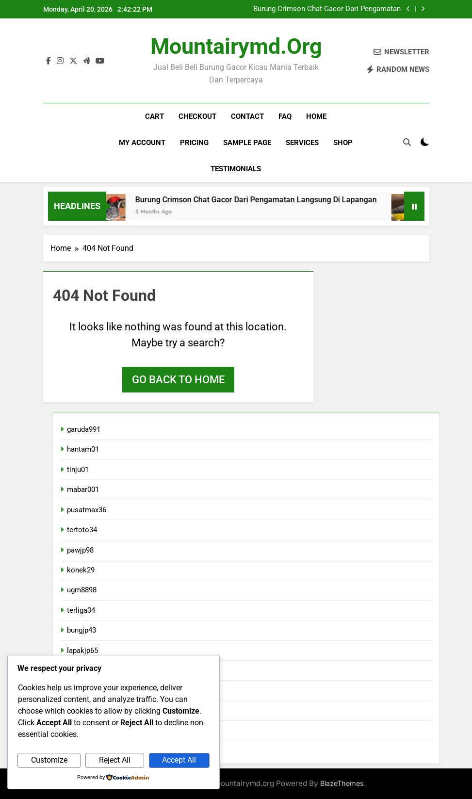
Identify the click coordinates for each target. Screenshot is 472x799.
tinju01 (78, 469)
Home (316, 116)
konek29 (81, 570)
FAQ (285, 116)
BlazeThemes (342, 783)
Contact (247, 116)
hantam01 (83, 449)
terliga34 (81, 610)
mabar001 (83, 489)
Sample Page (247, 142)
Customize (49, 760)
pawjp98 (80, 550)
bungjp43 (81, 630)
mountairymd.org (236, 46)
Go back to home (178, 380)
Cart (154, 116)
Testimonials (236, 168)
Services (302, 142)
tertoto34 (82, 529)
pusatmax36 (86, 509)
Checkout (197, 116)
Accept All (179, 760)
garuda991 (83, 429)
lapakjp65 (82, 650)
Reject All (114, 760)
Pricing (194, 142)
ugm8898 (82, 590)
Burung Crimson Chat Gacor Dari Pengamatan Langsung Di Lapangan (327, 9)
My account (142, 142)
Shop (343, 142)
